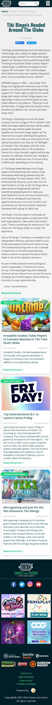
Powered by (26, 690)
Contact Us (26, 673)
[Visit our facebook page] (13, 584)
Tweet (31, 43)
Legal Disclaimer (26, 677)
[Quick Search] (28, 3)
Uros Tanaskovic (9, 348)
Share (20, 43)
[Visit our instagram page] (30, 584)
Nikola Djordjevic (9, 516)
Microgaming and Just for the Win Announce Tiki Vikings (23, 509)
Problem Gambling (26, 684)
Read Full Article (13, 369)
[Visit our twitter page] (22, 584)
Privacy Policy (26, 680)
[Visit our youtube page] (38, 584)
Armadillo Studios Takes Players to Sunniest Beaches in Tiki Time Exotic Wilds (25, 339)
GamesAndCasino (10, 423)
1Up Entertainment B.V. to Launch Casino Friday (21, 416)
